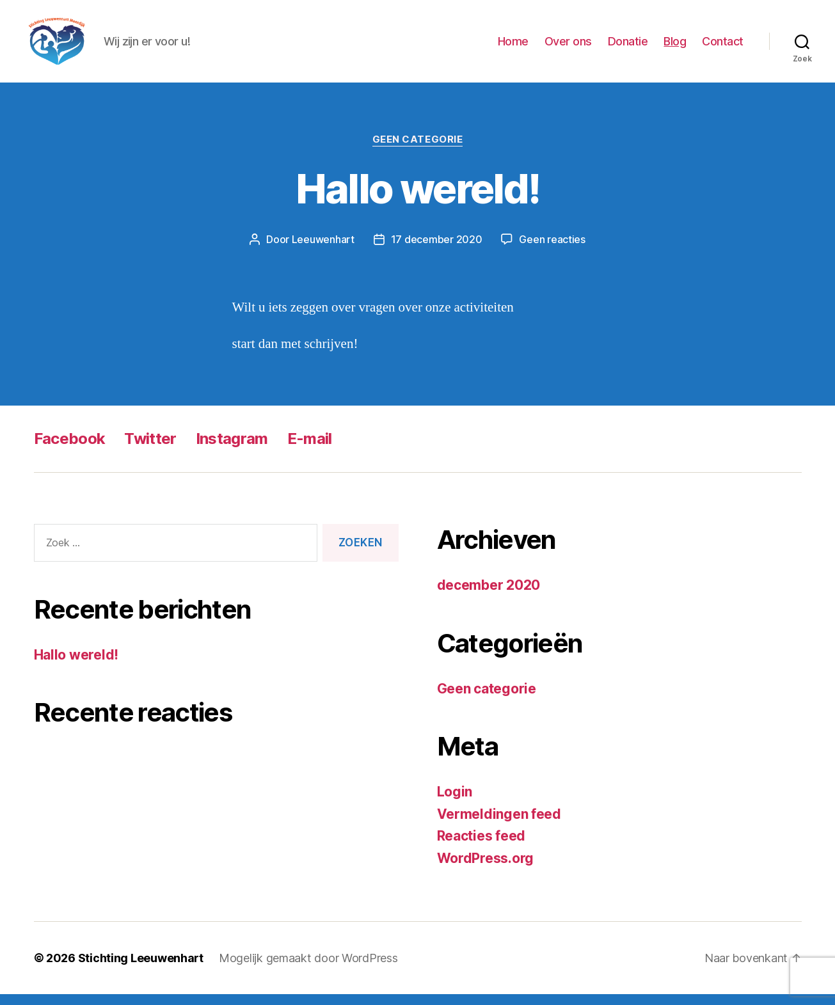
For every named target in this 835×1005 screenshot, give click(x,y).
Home (513, 46)
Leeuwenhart (323, 250)
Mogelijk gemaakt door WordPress (308, 969)
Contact (723, 46)
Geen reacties (552, 250)
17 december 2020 (436, 250)
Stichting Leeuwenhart (140, 969)
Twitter (150, 449)
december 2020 (489, 596)
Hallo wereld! (417, 199)
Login (455, 803)
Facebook (70, 449)
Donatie (628, 46)
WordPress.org (485, 868)
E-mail (309, 449)
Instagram (232, 449)
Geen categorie (417, 150)
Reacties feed (481, 847)
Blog (675, 46)
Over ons (568, 46)
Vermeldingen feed (499, 824)
